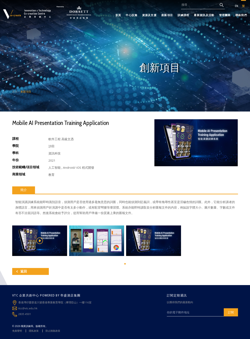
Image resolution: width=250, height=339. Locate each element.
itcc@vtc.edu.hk (27, 308)
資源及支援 (149, 15)
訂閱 (231, 312)
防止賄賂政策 (53, 330)
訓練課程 (183, 15)
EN (236, 6)
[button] (125, 264)
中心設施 (131, 15)
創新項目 (167, 15)
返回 (21, 271)
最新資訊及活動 (204, 15)
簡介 (23, 190)
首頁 (118, 15)
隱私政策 (34, 330)
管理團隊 (225, 15)
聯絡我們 (241, 15)
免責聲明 (17, 330)
